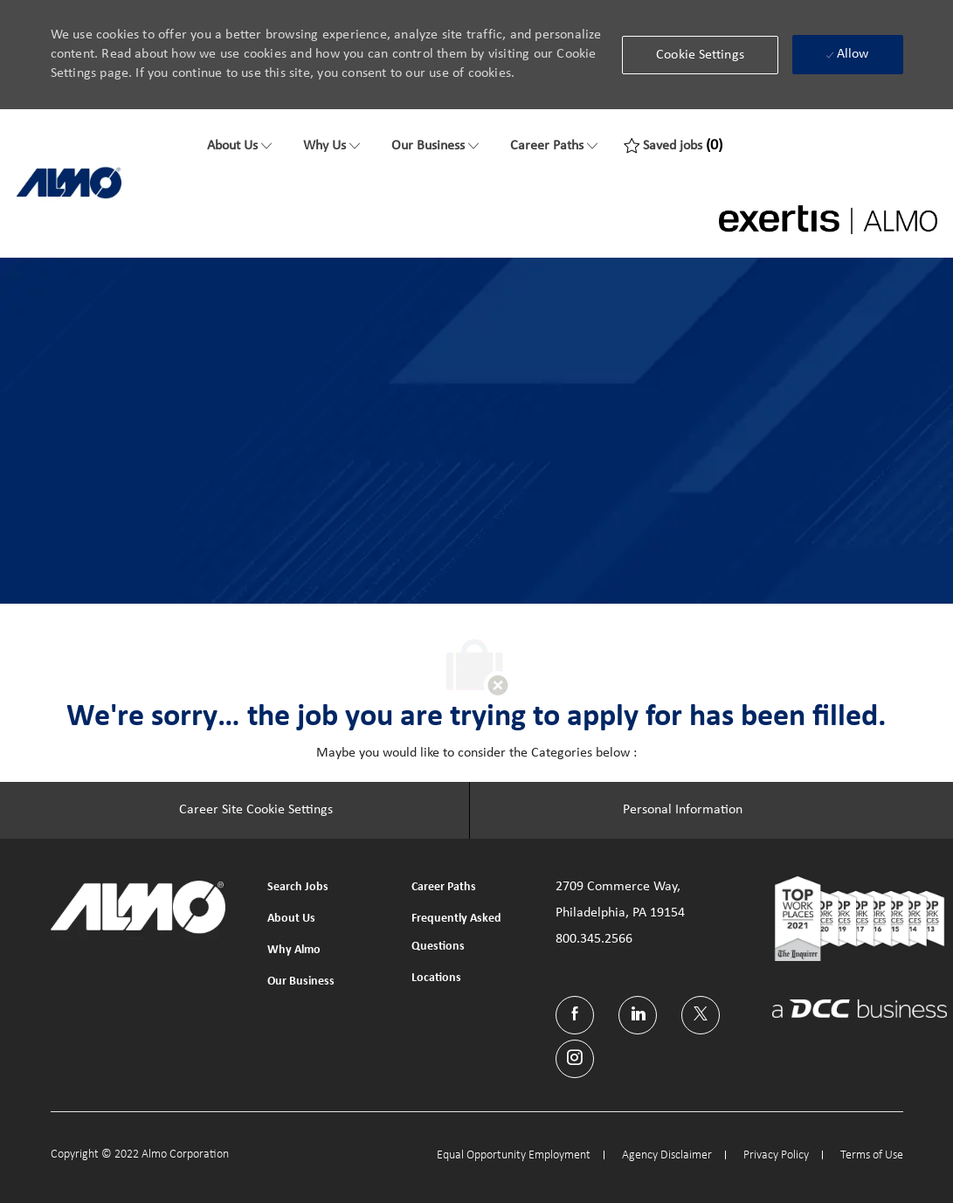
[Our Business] (435, 145)
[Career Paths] (553, 145)
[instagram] (575, 1059)
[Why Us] (331, 145)
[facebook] (575, 1015)
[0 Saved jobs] (673, 145)
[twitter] (700, 1015)
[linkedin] (637, 1015)
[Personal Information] (682, 811)
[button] (700, 55)
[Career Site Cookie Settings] (256, 811)
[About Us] (239, 145)
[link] (69, 182)
